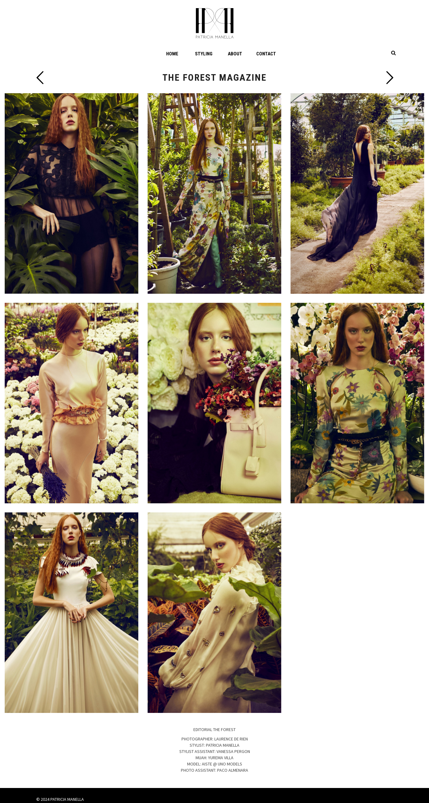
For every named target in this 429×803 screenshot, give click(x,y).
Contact (266, 54)
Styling (203, 54)
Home (172, 54)
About (235, 54)
